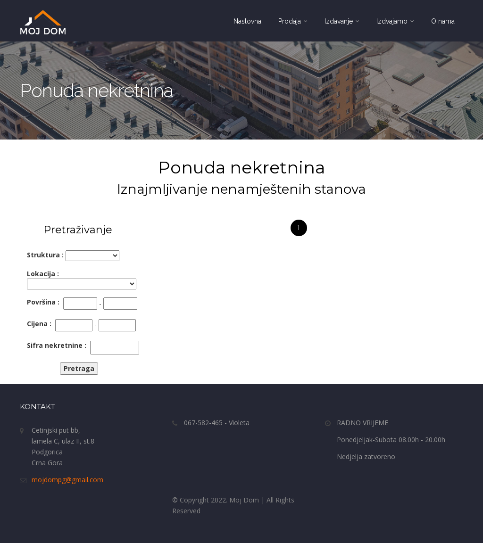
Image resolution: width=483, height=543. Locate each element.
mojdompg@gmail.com (67, 479)
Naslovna (247, 21)
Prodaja (293, 21)
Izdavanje (342, 21)
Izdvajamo (395, 21)
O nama (443, 21)
